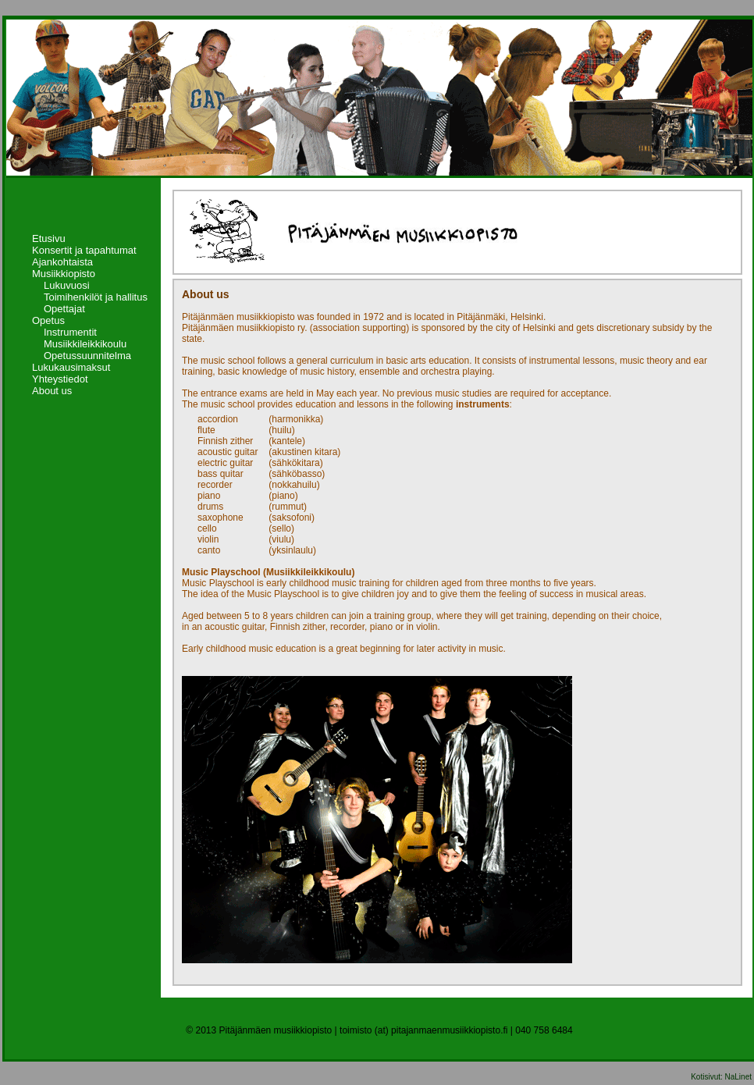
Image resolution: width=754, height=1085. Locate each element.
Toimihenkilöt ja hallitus (96, 297)
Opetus (48, 320)
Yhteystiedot (60, 379)
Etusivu (49, 238)
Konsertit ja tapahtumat (84, 250)
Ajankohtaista (62, 262)
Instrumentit (70, 332)
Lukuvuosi (67, 285)
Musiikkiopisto (63, 273)
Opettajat (64, 309)
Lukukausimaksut (71, 367)
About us (52, 391)
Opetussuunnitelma (87, 355)
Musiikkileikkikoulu (85, 344)
